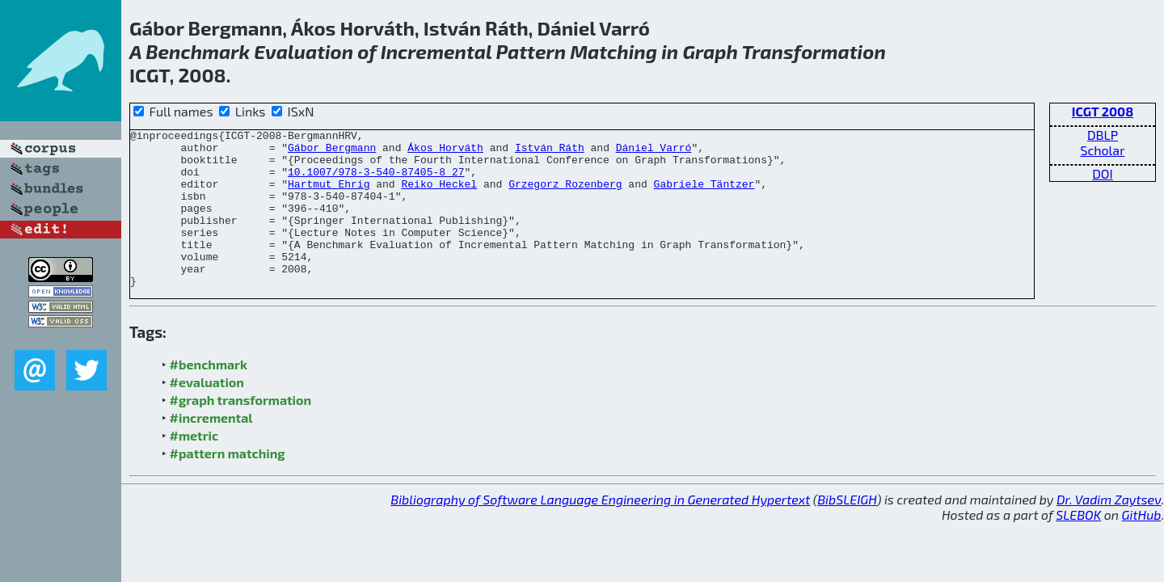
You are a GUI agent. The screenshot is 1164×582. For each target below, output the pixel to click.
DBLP (1102, 134)
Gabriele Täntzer (703, 195)
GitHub (1142, 546)
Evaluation (303, 51)
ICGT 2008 (1102, 111)
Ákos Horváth (445, 152)
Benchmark (198, 51)
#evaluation (207, 413)
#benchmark (208, 395)
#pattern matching (227, 484)
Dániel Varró (654, 152)
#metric (194, 466)
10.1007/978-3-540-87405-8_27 (376, 181)
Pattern (531, 51)
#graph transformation (240, 431)
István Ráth (549, 152)
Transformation (814, 51)
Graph (709, 51)
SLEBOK (1078, 546)
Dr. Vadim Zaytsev (1108, 530)
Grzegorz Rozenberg (565, 195)
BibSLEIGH (846, 530)
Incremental (436, 51)
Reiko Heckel (439, 195)
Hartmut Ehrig (328, 195)
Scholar (1102, 150)
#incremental (211, 449)
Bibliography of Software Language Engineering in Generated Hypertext (600, 530)
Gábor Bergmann (332, 152)
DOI (1102, 173)
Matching (613, 51)
